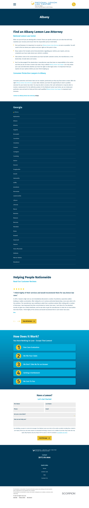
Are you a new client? (20, 421)
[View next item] (18, 328)
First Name (17, 411)
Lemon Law (44, 479)
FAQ (44, 482)
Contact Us (44, 485)
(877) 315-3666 (44, 465)
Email (47, 416)
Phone (16, 416)
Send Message (44, 445)
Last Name (49, 411)
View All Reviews (29, 329)
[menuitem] (44, 112)
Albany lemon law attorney (50, 45)
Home (44, 476)
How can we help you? (20, 426)
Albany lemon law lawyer (56, 64)
